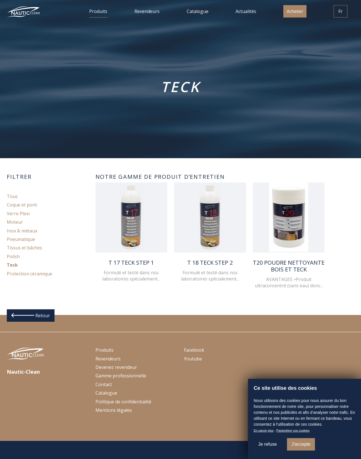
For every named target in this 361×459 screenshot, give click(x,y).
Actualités (246, 11)
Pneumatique (21, 239)
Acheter (295, 11)
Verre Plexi (18, 213)
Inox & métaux (22, 231)
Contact (103, 384)
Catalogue (197, 11)
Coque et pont (22, 205)
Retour (30, 315)
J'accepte (301, 444)
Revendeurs (147, 11)
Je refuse (267, 444)
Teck (12, 265)
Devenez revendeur (116, 367)
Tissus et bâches (24, 248)
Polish (13, 256)
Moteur (15, 222)
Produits (98, 11)
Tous (12, 196)
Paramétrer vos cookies (293, 430)
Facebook (194, 350)
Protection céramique (29, 274)
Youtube (193, 359)
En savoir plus (263, 430)
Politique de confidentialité (123, 402)
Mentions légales (113, 410)
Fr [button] (340, 11)
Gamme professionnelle (120, 376)
